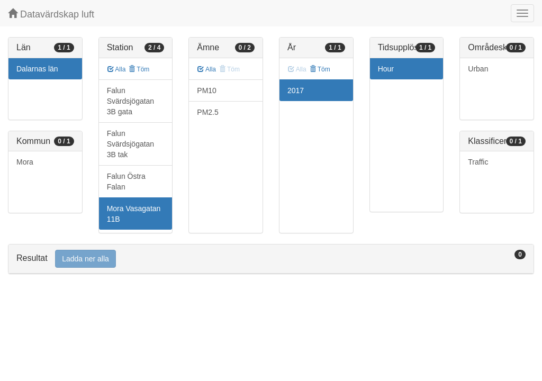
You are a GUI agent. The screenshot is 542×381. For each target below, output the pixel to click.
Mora (24, 162)
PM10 (206, 90)
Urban (478, 69)
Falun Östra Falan (126, 181)
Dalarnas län (37, 69)
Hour (386, 69)
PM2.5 (207, 112)
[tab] (271, 259)
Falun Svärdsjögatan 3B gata (131, 101)
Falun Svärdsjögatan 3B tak (131, 144)
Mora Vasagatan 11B (134, 213)
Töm (139, 69)
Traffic (478, 162)
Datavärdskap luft (51, 14)
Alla (116, 69)
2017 (295, 90)
